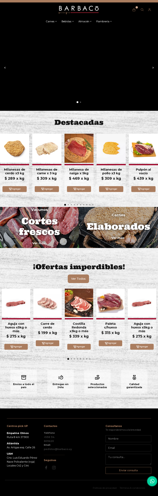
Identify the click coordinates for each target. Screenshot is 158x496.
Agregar (14, 189)
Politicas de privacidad (104, 488)
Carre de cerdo (47, 325)
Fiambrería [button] (102, 21)
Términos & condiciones (132, 488)
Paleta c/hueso (110, 325)
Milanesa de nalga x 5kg (79, 171)
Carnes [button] (50, 21)
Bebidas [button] (66, 21)
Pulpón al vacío (143, 171)
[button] (77, 102)
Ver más (39, 243)
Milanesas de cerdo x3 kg (14, 171)
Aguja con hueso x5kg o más (16, 327)
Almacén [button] (83, 21)
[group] (79, 67)
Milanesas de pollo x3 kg (111, 171)
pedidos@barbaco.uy (58, 449)
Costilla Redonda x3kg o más (79, 327)
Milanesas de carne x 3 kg (46, 171)
